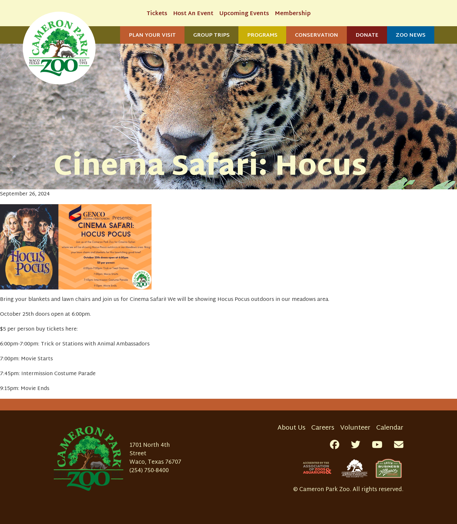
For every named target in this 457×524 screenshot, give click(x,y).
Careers (322, 428)
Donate (367, 35)
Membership (293, 14)
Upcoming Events (244, 14)
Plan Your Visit (152, 35)
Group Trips (211, 35)
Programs (262, 35)
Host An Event (193, 14)
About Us (291, 428)
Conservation (316, 35)
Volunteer (355, 428)
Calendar (389, 428)
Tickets (157, 14)
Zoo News (411, 35)
